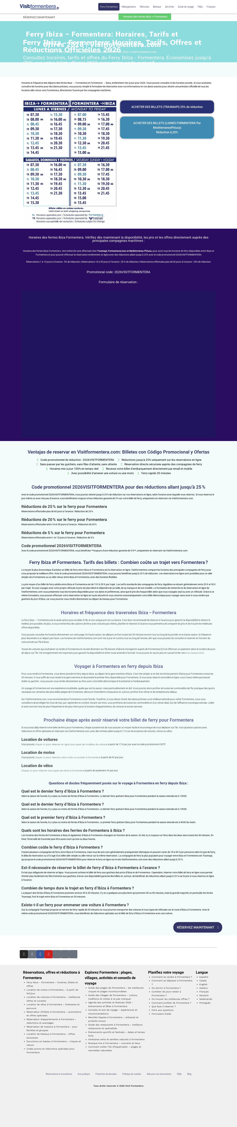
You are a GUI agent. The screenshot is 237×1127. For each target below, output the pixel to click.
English (203, 984)
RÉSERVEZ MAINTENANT (39, 17)
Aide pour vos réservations (159, 1073)
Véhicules (144, 6)
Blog (189, 1073)
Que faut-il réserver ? (164, 1006)
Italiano (203, 988)
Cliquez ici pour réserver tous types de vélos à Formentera (52, 770)
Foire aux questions (163, 1010)
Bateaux (157, 6)
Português (205, 1002)
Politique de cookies (131, 1073)
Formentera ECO (195, 653)
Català (202, 980)
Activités (169, 6)
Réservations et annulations (59, 1073)
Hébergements (128, 6)
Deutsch (204, 995)
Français (211, 6)
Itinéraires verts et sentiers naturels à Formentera (116, 1039)
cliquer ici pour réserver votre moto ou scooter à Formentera (67, 757)
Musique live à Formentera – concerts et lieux (114, 1043)
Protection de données (106, 1073)
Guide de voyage (186, 6)
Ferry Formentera (109, 6)
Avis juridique (84, 1073)
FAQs (200, 6)
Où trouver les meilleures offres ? (171, 999)
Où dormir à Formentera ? (166, 988)
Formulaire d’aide (161, 1014)
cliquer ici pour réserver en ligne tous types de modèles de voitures (71, 744)
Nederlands (205, 999)
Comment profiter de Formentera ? (171, 1002)
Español (203, 977)
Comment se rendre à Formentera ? (172, 977)
